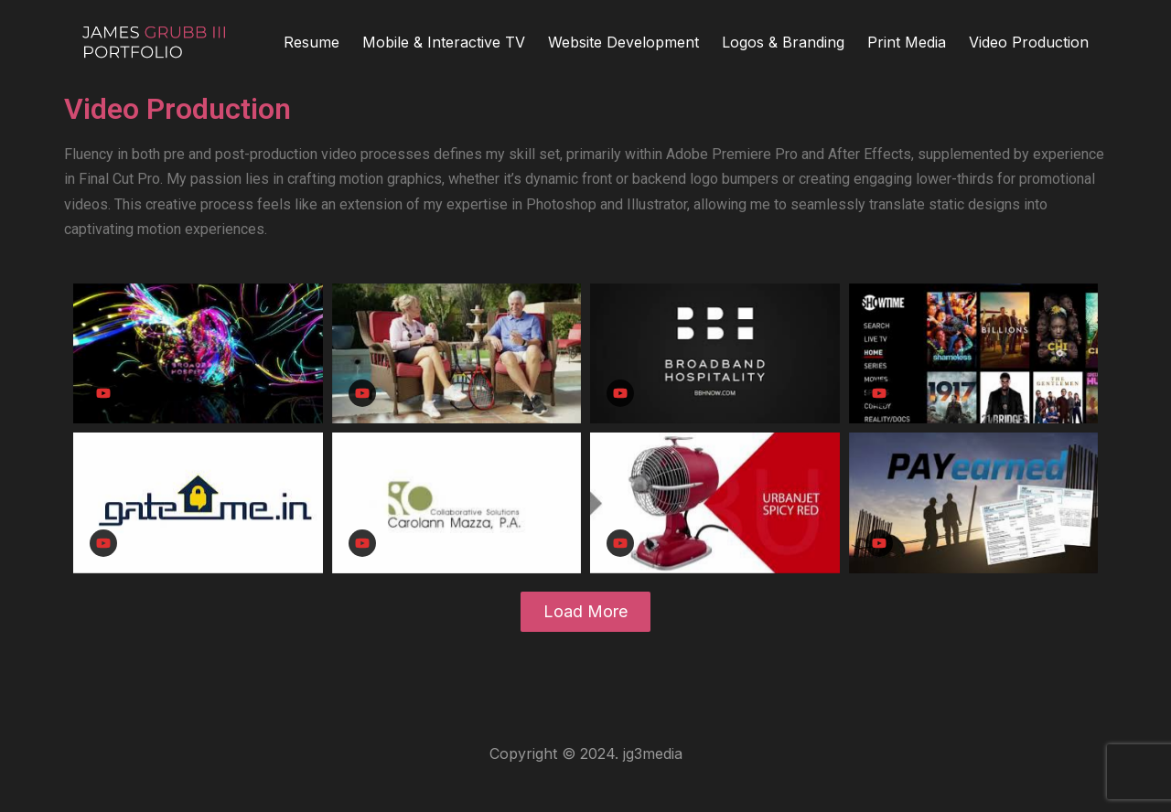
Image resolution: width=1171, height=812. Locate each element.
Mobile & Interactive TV (443, 42)
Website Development (623, 42)
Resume (311, 42)
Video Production (1029, 42)
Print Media (906, 42)
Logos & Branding (783, 42)
